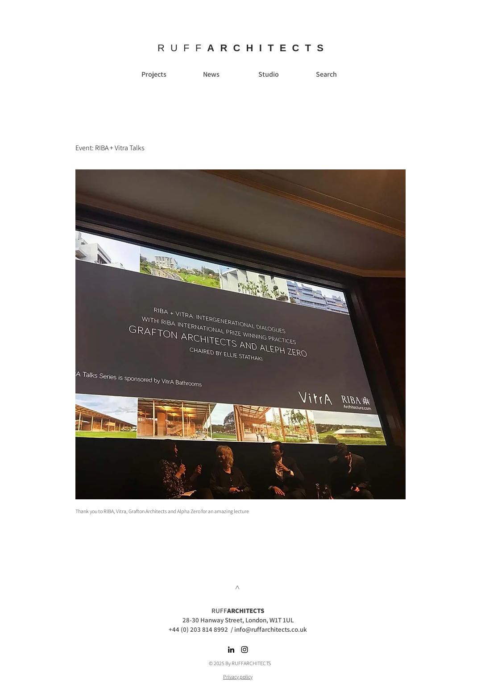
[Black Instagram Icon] (244, 649)
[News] (211, 74)
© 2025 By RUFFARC (231, 663)
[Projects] (154, 74)
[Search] (326, 74)
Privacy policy (238, 676)
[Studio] (268, 74)
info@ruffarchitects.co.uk (270, 629)
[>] (238, 587)
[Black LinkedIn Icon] (231, 649)
